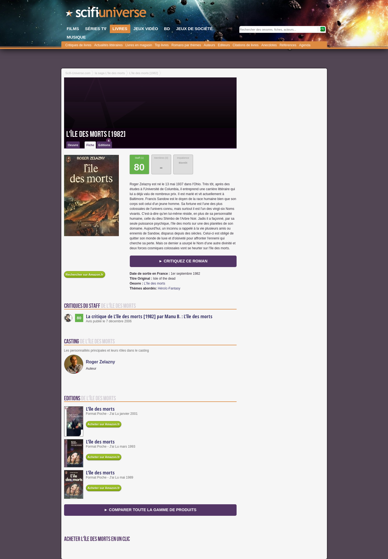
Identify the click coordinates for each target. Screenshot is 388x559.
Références (288, 45)
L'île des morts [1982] (96, 134)
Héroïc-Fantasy (169, 288)
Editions (104, 144)
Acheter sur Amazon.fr (104, 424)
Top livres (162, 45)
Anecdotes (269, 45)
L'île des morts (154, 283)
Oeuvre (73, 145)
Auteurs (209, 45)
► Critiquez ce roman (183, 261)
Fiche (90, 145)
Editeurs (224, 45)
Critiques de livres (78, 45)
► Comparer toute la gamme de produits (150, 510)
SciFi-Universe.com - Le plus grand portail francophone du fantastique (106, 14)
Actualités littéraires (108, 45)
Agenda (304, 45)
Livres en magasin (138, 45)
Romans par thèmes (186, 45)
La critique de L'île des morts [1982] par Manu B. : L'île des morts (149, 316)
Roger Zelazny (100, 362)
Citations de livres (245, 45)
